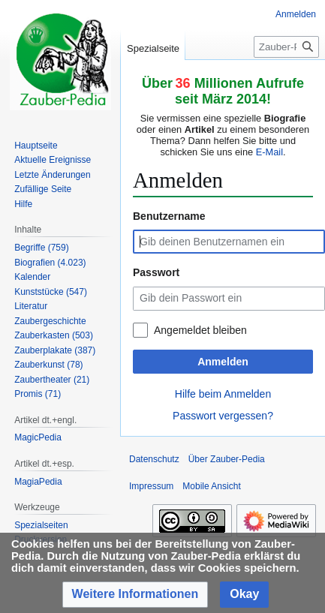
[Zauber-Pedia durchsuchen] (286, 47)
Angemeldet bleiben (200, 330)
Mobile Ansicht (211, 486)
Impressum (151, 486)
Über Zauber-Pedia (226, 459)
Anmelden (222, 362)
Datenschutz (154, 459)
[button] (135, 594)
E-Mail (269, 152)
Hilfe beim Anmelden (223, 394)
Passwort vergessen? (223, 416)
